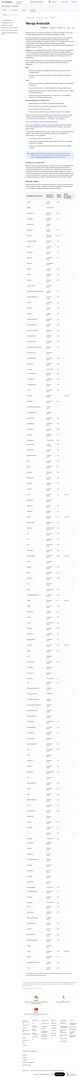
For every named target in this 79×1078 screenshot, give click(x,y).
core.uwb (29, 395)
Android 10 (53, 1035)
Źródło (24, 1037)
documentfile (30, 440)
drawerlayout (30, 450)
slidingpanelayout (31, 783)
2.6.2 (58, 794)
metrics (29, 622)
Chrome (25, 1057)
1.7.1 (58, 218)
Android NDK (63, 1041)
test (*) (29, 805)
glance (28, 494)
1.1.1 (58, 494)
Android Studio (65, 2)
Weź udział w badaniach (73, 1036)
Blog (24, 1042)
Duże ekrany (44, 1026)
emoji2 (28, 466)
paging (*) (29, 645)
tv (27, 833)
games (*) (29, 489)
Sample (24, 10)
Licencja (32, 1070)
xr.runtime (29, 876)
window (29, 956)
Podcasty (25, 1045)
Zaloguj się (74, 2)
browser (29, 269)
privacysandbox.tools (32, 710)
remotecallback (31, 738)
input (28, 544)
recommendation (31, 727)
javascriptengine (31, 556)
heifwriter (29, 528)
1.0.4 (58, 505)
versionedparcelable (32, 891)
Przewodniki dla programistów (63, 1031)
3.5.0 (58, 429)
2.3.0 (58, 810)
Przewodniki (14, 10)
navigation (29, 628)
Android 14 (53, 1025)
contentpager (30, 379)
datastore (29, 434)
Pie (51, 1038)
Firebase (25, 1060)
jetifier (28, 561)
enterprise (29, 472)
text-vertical (30, 842)
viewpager (29, 897)
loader (28, 589)
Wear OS (43, 1028)
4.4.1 (58, 489)
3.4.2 (58, 645)
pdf (28, 656)
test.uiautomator (31, 810)
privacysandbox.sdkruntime (34, 705)
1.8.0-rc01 (66, 600)
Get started (6, 6)
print (28, 682)
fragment (29, 483)
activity (29, 202)
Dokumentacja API (63, 1035)
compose (29, 313)
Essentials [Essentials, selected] (19, 2)
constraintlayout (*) (32, 373)
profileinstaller (30, 721)
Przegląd (4, 10)
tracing (29, 822)
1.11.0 (58, 319)
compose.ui (30, 363)
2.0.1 (58, 617)
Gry (33, 1023)
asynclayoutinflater (32, 241)
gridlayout (29, 511)
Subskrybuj (59, 1074)
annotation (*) (30, 213)
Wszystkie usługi (27, 1065)
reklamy (29, 207)
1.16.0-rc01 (66, 951)
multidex (29, 617)
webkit (28, 951)
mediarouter (30, 611)
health (28, 516)
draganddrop (30, 444)
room (28, 749)
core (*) (29, 390)
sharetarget (30, 771)
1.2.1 (58, 434)
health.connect (31, 522)
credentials (30, 401)
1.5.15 (58, 324)
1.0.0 (58, 302)
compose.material (31, 336)
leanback (29, 567)
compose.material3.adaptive (34, 347)
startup (29, 788)
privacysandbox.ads (32, 693)
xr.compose (30, 854)
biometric (29, 257)
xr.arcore (29, 848)
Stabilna (59, 28)
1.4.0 (58, 341)
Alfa (73, 28)
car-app (29, 274)
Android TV (44, 1038)
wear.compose (30, 912)
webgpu (29, 945)
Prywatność (35, 1036)
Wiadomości (26, 1040)
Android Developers (30, 17)
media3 (29, 606)
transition (29, 827)
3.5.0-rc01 (66, 645)
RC (64, 28)
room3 (28, 755)
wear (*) (29, 906)
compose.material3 (32, 341)
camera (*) (29, 280)
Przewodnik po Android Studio (64, 1027)
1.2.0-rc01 (66, 494)
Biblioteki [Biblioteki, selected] (32, 10)
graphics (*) (30, 505)
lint (28, 583)
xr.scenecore (30, 881)
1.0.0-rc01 (66, 395)
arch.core (29, 235)
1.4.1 (58, 252)
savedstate (30, 760)
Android (25, 1028)
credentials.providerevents (34, 406)
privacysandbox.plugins (33, 699)
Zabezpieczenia (26, 1034)
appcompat (30, 218)
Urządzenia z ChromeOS (44, 1032)
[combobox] (37, 1)
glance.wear (30, 500)
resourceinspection (32, 744)
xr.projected (30, 870)
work (28, 968)
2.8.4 (58, 749)
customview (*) (31, 423)
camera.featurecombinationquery (35, 291)
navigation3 (30, 634)
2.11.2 (58, 968)
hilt (28, 533)
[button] (10, 23)
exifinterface (30, 477)
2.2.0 (58, 235)
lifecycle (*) (30, 578)
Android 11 (53, 1033)
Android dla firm (25, 1031)
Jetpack (15, 6)
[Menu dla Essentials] (24, 2)
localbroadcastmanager (33, 595)
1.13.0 (58, 202)
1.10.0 (58, 213)
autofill (28, 246)
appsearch (29, 230)
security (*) (30, 766)
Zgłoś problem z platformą (73, 1023)
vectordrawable (31, 887)
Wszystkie (52, 28)
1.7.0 (58, 274)
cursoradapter (30, 418)
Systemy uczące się (34, 1026)
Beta (68, 28)
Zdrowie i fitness (34, 1030)
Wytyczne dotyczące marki (42, 1070)
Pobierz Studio (63, 1038)
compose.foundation (32, 330)
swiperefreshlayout (32, 799)
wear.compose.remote (32, 917)
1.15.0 (58, 951)
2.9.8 (58, 628)
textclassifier (30, 816)
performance (30, 667)
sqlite (28, 794)
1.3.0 (58, 246)
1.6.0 (58, 280)
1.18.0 (58, 390)
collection (29, 308)
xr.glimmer (29, 865)
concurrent (30, 369)
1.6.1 (58, 912)
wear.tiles (29, 929)
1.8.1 (58, 611)
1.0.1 (58, 744)
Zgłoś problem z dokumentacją (73, 1028)
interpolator (30, 550)
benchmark (30, 252)
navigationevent (31, 639)
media (28, 600)
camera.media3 (31, 285)
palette (28, 650)
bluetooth (29, 263)
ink (27, 539)
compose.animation (32, 319)
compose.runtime (31, 358)
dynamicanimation (31, 455)
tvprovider (29, 838)
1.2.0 (58, 347)
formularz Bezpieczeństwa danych (44, 157)
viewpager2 (30, 902)
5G (33, 1039)
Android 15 (53, 1023)
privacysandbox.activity (33, 688)
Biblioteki (52, 17)
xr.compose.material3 (32, 859)
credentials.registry (32, 412)
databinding (30, 429)
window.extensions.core (33, 962)
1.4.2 (58, 477)
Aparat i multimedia (35, 1033)
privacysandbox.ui (31, 716)
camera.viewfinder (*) (32, 296)
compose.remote (31, 352)
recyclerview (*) (31, 732)
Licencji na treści (65, 982)
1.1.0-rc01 (66, 516)
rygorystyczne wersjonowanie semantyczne (47, 38)
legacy (28, 572)
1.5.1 (58, 956)
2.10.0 (58, 578)
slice (28, 777)
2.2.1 (58, 373)
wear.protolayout (31, 923)
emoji (28, 461)
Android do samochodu (44, 1035)
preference (30, 678)
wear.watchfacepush (32, 940)
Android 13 (53, 1028)
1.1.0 (58, 230)
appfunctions (30, 224)
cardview (29, 302)
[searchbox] (10, 15)
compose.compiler (31, 324)
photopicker (30, 673)
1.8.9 (58, 483)
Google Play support (72, 1032)
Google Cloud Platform (28, 1062)
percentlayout (30, 661)
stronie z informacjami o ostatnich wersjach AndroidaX (43, 125)
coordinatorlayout (31, 384)
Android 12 (53, 1030)
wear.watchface (31, 934)
